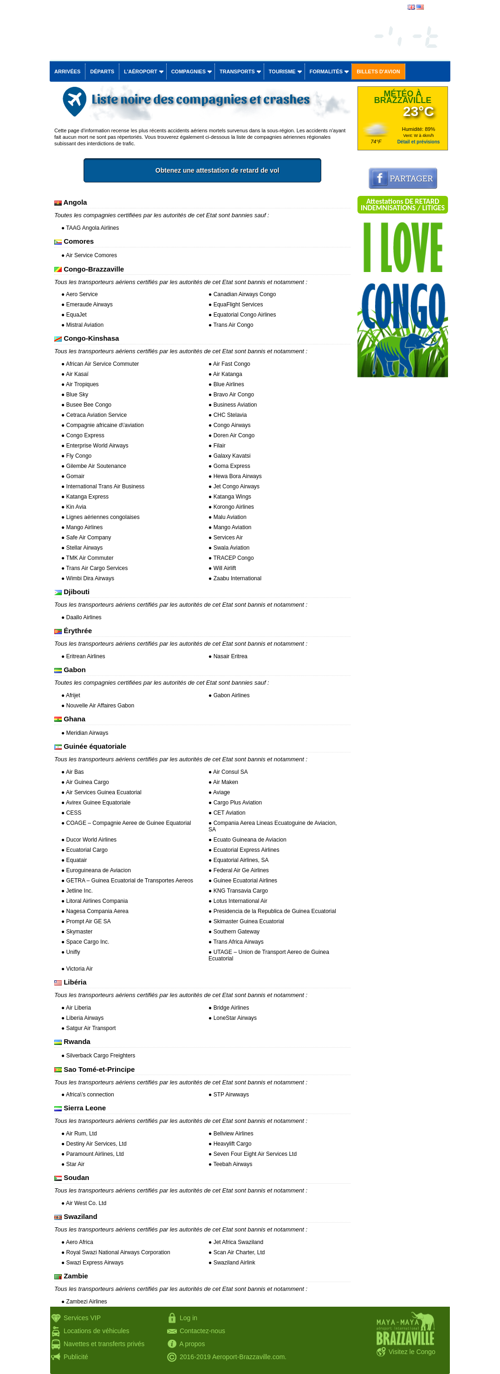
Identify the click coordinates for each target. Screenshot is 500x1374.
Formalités (326, 71)
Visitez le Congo (412, 1351)
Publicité (76, 1357)
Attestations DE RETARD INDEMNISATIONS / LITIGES (403, 204)
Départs (102, 71)
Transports (237, 71)
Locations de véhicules (97, 1331)
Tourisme (282, 71)
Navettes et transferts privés (104, 1344)
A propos (192, 1344)
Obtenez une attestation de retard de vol (249, 170)
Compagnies (188, 71)
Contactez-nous (202, 1331)
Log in (188, 1318)
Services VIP (82, 1318)
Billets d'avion (378, 71)
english (434, 8)
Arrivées (67, 71)
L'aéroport (140, 71)
